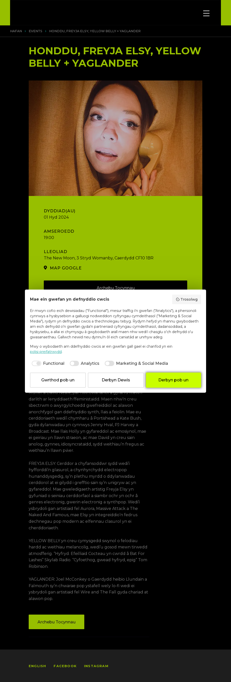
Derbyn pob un (173, 380)
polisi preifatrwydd (46, 351)
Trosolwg (187, 299)
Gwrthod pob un (57, 380)
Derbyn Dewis (116, 380)
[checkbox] (47, 363)
